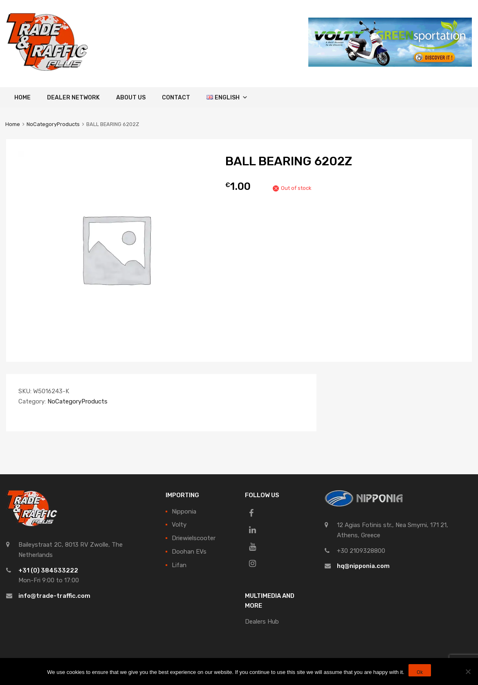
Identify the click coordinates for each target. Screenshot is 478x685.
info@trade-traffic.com (54, 595)
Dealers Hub (262, 621)
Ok (420, 672)
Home (22, 97)
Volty (179, 524)
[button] (244, 97)
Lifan (179, 565)
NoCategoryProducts (53, 124)
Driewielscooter (193, 538)
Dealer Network (73, 97)
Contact (176, 97)
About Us (131, 97)
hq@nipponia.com (363, 566)
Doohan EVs (189, 551)
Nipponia (184, 511)
